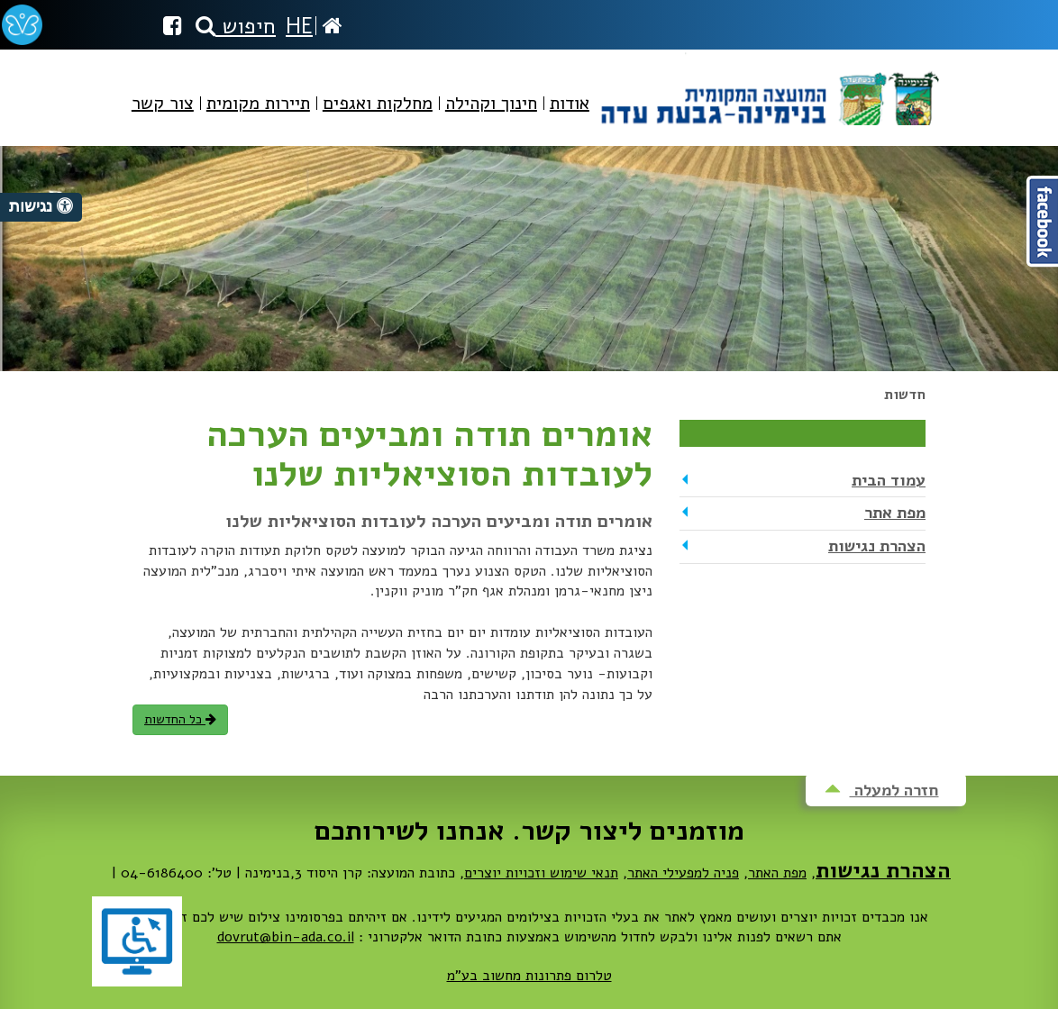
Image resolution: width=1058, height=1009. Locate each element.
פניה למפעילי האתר (683, 873)
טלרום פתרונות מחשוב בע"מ (529, 976)
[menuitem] (569, 118)
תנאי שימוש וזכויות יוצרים (541, 873)
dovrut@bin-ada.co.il (285, 937)
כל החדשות (180, 719)
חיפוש (236, 26)
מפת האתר (777, 873)
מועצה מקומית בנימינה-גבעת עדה (768, 88)
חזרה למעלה (882, 790)
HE (299, 26)
